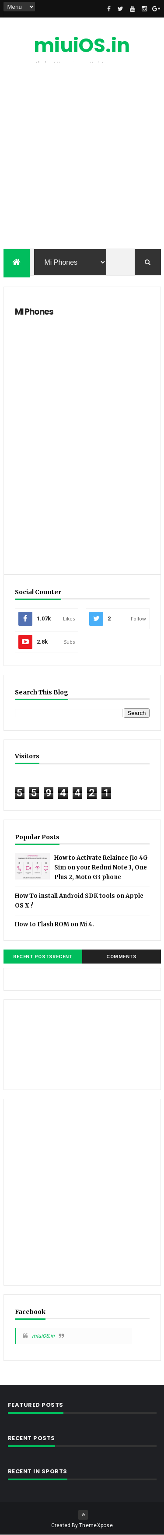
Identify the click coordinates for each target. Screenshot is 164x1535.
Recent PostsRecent (42, 957)
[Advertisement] (82, 158)
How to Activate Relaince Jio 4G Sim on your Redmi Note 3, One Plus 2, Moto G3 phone (101, 867)
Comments (121, 957)
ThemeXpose (96, 1525)
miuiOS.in (82, 45)
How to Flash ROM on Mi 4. (54, 924)
